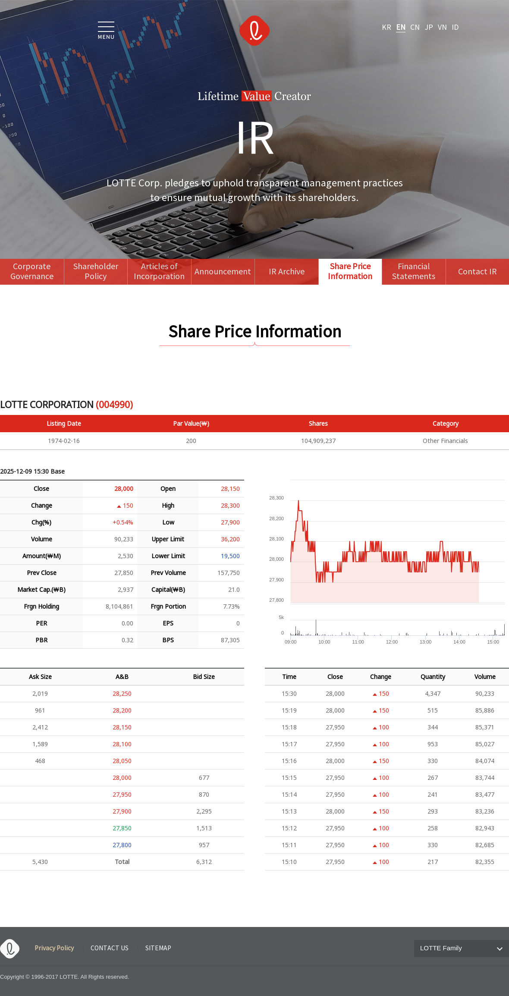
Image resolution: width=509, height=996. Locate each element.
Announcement (223, 271)
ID (455, 27)
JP (428, 27)
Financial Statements (413, 271)
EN (400, 27)
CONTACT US (110, 948)
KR (386, 27)
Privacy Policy (54, 948)
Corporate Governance (31, 271)
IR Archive (287, 271)
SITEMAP (158, 948)
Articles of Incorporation (159, 271)
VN (442, 27)
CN (415, 27)
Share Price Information (350, 271)
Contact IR (477, 271)
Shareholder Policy (95, 271)
